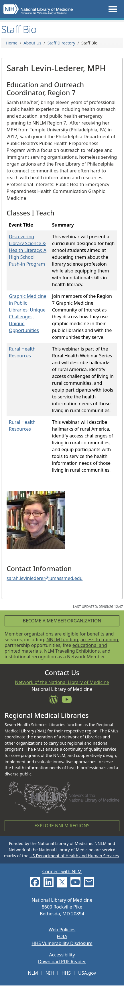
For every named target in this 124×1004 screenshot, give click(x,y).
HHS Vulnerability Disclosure (62, 943)
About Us (32, 43)
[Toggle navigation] (113, 9)
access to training (99, 639)
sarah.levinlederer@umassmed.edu (44, 578)
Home (11, 43)
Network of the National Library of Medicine (62, 682)
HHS (66, 973)
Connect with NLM (62, 871)
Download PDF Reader (62, 961)
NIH (50, 973)
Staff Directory (61, 43)
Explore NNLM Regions (61, 825)
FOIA (62, 936)
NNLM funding (62, 639)
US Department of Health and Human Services (74, 855)
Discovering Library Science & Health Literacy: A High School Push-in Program (27, 250)
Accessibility (62, 955)
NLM (33, 973)
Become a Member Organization (62, 621)
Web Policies (62, 929)
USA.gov (87, 973)
